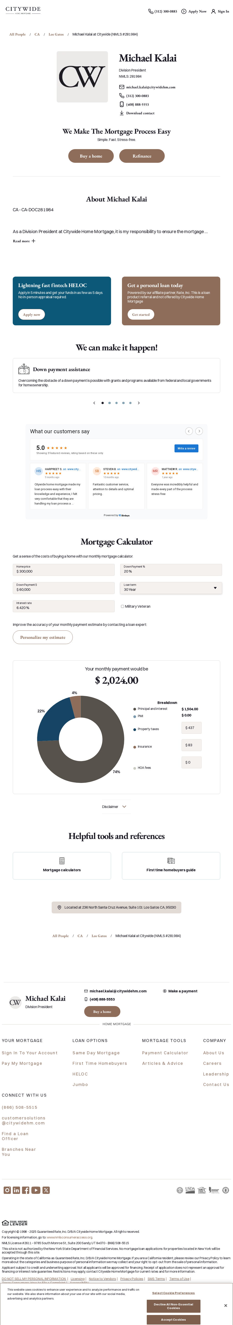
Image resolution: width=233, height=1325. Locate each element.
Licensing (78, 1279)
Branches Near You (19, 1152)
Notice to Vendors (102, 1279)
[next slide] (138, 403)
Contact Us (216, 1084)
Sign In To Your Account (30, 1052)
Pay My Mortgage (22, 1063)
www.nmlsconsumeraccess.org (69, 1237)
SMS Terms (156, 1279)
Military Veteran (137, 606)
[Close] (226, 1311)
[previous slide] (94, 403)
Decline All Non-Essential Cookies (173, 1312)
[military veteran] (122, 606)
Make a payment (180, 991)
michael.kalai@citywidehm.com (115, 991)
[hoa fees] (192, 762)
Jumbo (80, 1084)
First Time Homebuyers (100, 1063)
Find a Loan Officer (15, 1136)
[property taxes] (192, 728)
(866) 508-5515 (20, 1107)
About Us (213, 1052)
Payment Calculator (165, 1052)
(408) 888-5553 (99, 999)
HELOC (80, 1074)
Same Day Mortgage (96, 1052)
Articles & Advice (162, 1063)
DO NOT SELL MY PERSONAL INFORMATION (34, 1279)
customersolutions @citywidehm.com (24, 1120)
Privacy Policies (131, 1279)
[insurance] (192, 745)
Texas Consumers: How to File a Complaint (34, 1283)
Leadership (216, 1074)
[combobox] (171, 588)
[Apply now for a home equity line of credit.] (31, 314)
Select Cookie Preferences (173, 1299)
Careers (212, 1063)
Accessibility (79, 1283)
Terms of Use (179, 1279)
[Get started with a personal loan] (140, 314)
